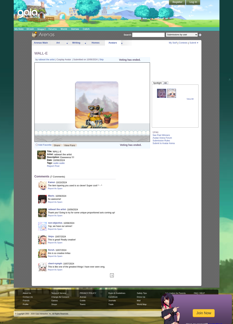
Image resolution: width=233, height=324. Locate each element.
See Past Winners (161, 135)
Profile (25, 304)
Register (177, 2)
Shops (41, 29)
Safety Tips (142, 293)
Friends (26, 300)
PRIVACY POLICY (88, 293)
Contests (183, 43)
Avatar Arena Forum (162, 138)
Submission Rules (161, 140)
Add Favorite (45, 144)
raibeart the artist (46, 59)
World (64, 29)
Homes (95, 42)
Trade (110, 304)
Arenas (83, 297)
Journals (112, 300)
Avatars (112, 42)
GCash (30, 29)
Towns (82, 304)
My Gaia (19, 29)
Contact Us (28, 297)
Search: (128, 35)
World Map (141, 304)
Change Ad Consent (60, 297)
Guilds (82, 300)
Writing (76, 42)
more (67, 42)
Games (75, 29)
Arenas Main (41, 42)
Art (58, 42)
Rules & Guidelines (116, 293)
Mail (138, 300)
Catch (86, 29)
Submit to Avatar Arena (164, 143)
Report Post (53, 166)
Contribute (112, 297)
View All (190, 99)
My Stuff (173, 43)
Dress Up (141, 297)
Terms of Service (58, 293)
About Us (27, 293)
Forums (53, 29)
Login (193, 2)
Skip (101, 59)
